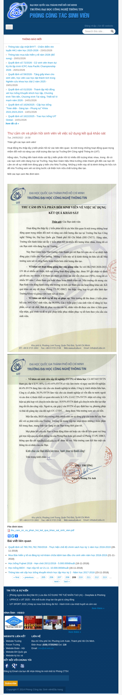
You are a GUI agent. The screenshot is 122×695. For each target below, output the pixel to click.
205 (43, 577)
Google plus (15, 666)
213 (105, 577)
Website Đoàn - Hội (15, 648)
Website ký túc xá (14, 655)
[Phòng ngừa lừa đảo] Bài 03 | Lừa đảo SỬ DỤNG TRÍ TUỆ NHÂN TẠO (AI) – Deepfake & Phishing (57, 595)
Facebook (7, 666)
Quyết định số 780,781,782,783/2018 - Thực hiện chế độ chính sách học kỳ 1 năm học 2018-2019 (59, 547)
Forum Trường (13, 644)
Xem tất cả (12, 123)
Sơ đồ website (105, 25)
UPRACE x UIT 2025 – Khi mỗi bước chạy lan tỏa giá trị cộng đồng (42, 599)
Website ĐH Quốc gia (16, 652)
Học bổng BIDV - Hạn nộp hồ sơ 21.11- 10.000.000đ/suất (38, 568)
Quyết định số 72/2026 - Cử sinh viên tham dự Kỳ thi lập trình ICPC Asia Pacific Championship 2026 (31, 66)
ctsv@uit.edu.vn (46, 648)
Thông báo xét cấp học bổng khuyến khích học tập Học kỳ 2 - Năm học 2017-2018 (51, 572)
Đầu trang (58, 689)
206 (51, 577)
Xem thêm (97, 608)
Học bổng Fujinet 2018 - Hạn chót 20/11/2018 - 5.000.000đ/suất (41, 563)
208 (67, 577)
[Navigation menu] (9, 26)
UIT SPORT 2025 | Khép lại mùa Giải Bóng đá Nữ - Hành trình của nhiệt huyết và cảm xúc (53, 604)
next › (57, 581)
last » (67, 581)
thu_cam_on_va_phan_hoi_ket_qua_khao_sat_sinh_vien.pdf (42, 530)
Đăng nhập (90, 25)
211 (89, 577)
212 (97, 577)
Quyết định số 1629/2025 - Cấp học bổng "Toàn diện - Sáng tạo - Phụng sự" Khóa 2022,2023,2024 (28, 108)
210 (81, 577)
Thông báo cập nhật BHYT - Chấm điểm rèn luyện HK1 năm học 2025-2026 (30, 48)
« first (16, 577)
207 (59, 577)
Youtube (22, 666)
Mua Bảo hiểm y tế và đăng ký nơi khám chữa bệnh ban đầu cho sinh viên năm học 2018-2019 (57, 555)
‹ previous (28, 577)
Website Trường (13, 641)
